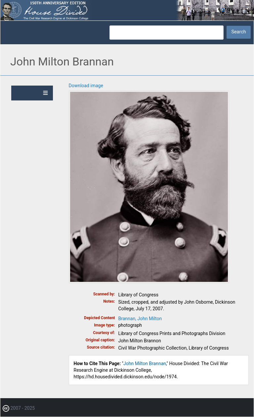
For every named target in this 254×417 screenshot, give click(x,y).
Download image (86, 85)
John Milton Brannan (144, 363)
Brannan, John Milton (140, 318)
